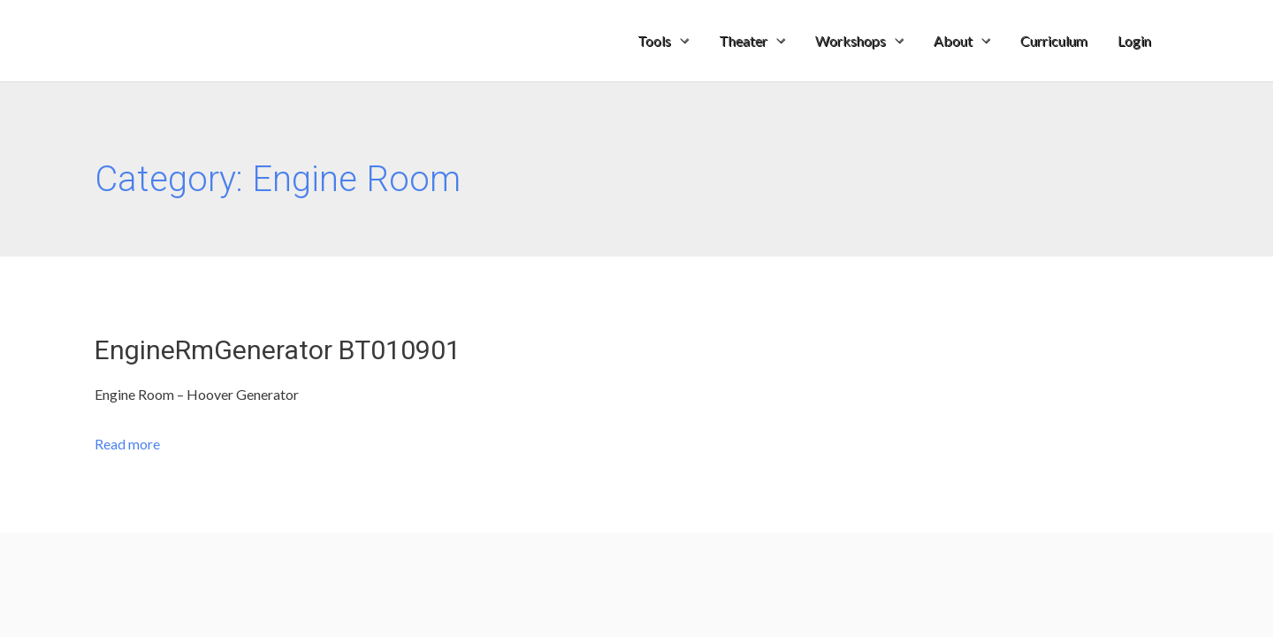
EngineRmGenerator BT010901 (278, 349)
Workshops (850, 40)
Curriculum (1053, 40)
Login (1134, 40)
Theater (743, 40)
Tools (654, 40)
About (953, 40)
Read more (127, 443)
